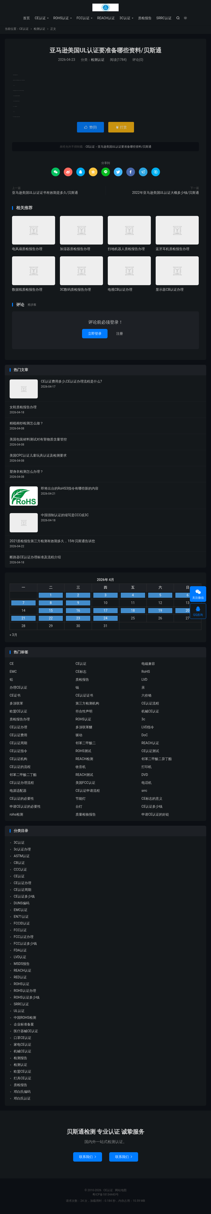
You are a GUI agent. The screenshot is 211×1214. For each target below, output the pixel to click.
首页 (26, 18)
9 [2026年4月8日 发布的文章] (78, 604)
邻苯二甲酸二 (86, 745)
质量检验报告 (86, 816)
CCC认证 (20, 871)
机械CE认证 (150, 713)
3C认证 (125, 18)
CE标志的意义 (151, 800)
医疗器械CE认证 (26, 1032)
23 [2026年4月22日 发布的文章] (78, 620)
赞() (90, 129)
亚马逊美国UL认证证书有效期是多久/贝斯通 (45, 194)
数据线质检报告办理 (27, 291)
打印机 (146, 768)
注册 (119, 335)
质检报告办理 (20, 721)
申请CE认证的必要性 (25, 808)
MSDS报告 (22, 965)
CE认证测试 (150, 753)
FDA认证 (20, 952)
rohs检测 (16, 816)
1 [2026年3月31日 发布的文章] (51, 596)
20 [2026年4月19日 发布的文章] (188, 612)
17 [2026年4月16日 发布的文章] (106, 612)
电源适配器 (18, 792)
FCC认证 (83, 18)
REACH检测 (84, 760)
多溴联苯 (16, 705)
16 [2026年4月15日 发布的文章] (78, 612)
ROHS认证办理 (25, 992)
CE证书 (15, 697)
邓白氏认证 (22, 1100)
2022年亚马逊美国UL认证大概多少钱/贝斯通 (165, 194)
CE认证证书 (84, 697)
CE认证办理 (18, 729)
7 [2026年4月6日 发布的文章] (23, 604)
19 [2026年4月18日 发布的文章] (160, 612)
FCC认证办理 (23, 938)
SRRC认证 (164, 18)
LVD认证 (20, 958)
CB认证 (19, 864)
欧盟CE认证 (18, 713)
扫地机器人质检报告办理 (126, 250)
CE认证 (105, 7)
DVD (144, 776)
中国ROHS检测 (25, 1019)
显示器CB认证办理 (170, 291)
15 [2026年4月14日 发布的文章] (51, 612)
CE (12, 665)
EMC (13, 673)
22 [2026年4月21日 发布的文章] (51, 620)
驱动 (79, 737)
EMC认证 (20, 911)
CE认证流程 (150, 705)
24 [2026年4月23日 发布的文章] (106, 620)
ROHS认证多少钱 (26, 999)
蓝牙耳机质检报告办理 (172, 250)
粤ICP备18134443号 (105, 1196)
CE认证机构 (18, 760)
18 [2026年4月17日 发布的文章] (133, 612)
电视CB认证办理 (120, 291)
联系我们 (87, 1158)
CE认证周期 (18, 745)
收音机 (81, 768)
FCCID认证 (22, 925)
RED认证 (20, 979)
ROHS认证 (61, 18)
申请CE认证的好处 (155, 816)
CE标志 (81, 673)
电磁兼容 (148, 665)
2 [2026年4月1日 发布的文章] (78, 596)
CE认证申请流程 (88, 792)
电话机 (146, 784)
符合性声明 (84, 713)
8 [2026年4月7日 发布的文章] (51, 604)
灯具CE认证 (22, 1080)
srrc (144, 792)
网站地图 (121, 1191)
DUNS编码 (21, 904)
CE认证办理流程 (22, 784)
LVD (144, 681)
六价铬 (146, 697)
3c (143, 721)
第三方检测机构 (87, 705)
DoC (144, 737)
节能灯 (81, 800)
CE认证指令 (18, 753)
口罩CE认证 (22, 1039)
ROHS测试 (83, 753)
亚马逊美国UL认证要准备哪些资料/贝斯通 (105, 51)
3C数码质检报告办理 (75, 291)
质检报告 (145, 18)
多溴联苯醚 (84, 729)
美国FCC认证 (85, 784)
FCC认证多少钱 (25, 945)
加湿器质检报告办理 (75, 250)
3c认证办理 (22, 851)
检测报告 (20, 1059)
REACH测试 (84, 776)
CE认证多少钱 (151, 808)
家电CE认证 (22, 1046)
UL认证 (19, 1012)
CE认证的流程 (20, 768)
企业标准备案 (24, 1026)
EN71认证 (21, 918)
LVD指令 (147, 729)
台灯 (79, 808)
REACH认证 (106, 18)
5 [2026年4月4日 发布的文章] (160, 596)
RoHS (145, 673)
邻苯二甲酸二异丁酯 (156, 760)
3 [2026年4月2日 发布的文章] (106, 596)
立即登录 (95, 335)
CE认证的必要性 (22, 800)
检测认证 (39, 30)
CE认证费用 (18, 737)
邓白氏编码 (22, 1093)
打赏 (121, 129)
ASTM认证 (22, 857)
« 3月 (13, 636)
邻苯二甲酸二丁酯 (23, 776)
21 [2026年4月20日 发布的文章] (23, 620)
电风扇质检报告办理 (27, 250)
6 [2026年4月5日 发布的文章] (188, 596)
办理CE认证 (18, 689)
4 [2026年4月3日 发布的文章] (133, 596)
